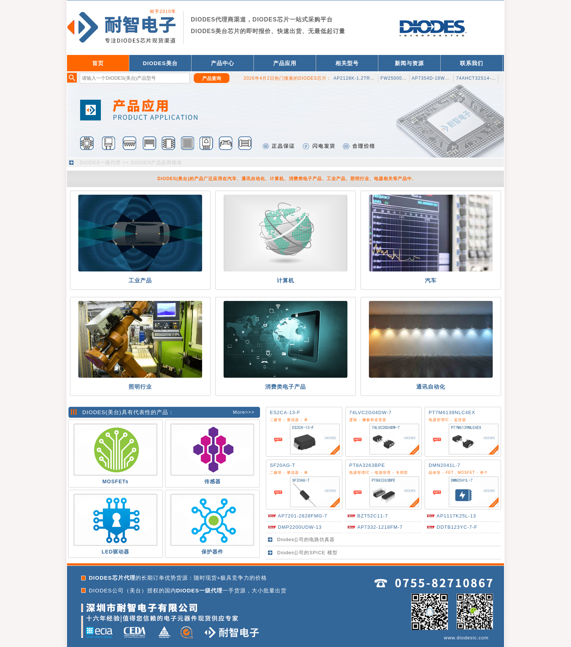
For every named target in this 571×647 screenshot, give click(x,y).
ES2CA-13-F (285, 412)
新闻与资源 (409, 63)
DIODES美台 (160, 63)
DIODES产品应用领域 (156, 162)
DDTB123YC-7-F (457, 527)
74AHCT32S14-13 (476, 78)
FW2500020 (394, 78)
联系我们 (471, 63)
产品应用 (284, 63)
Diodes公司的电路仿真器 (306, 539)
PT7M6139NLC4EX (452, 412)
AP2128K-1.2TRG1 (355, 78)
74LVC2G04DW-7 (370, 412)
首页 (98, 63)
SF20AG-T (282, 465)
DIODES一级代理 (100, 162)
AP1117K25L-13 (456, 516)
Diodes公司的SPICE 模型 (307, 552)
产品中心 (222, 63)
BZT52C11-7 (372, 516)
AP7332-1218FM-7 (380, 527)
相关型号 (347, 63)
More (239, 412)
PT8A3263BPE (367, 465)
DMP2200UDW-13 (300, 527)
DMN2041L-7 (444, 465)
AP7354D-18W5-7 (432, 78)
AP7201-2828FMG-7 (302, 516)
